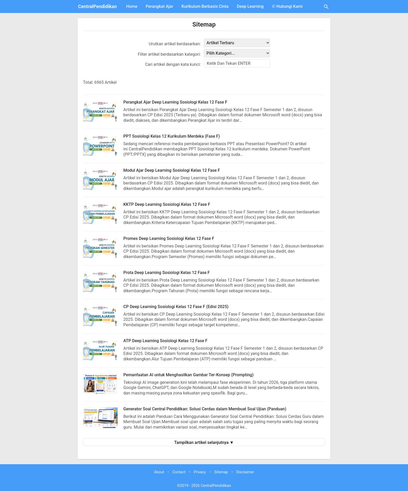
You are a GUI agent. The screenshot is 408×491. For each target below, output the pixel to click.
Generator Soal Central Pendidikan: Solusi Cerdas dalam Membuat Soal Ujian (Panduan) (204, 408)
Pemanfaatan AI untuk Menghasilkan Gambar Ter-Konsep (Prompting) (188, 374)
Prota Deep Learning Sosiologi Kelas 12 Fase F (166, 272)
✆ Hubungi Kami (287, 6)
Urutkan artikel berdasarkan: (175, 43)
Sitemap (203, 24)
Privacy (200, 472)
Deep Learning (250, 6)
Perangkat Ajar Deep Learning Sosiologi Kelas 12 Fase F (175, 102)
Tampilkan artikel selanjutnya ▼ (204, 442)
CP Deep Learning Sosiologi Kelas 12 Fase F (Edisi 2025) (175, 306)
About (159, 472)
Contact (178, 472)
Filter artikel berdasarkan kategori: (169, 54)
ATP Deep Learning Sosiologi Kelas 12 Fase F (165, 340)
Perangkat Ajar (159, 6)
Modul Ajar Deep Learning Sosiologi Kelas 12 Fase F (171, 170)
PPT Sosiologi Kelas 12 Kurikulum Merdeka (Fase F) (171, 136)
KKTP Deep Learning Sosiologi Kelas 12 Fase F (166, 204)
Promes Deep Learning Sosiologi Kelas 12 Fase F (168, 238)
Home (131, 6)
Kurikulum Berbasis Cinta (205, 6)
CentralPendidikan (97, 6)
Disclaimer (245, 472)
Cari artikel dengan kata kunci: (173, 64)
